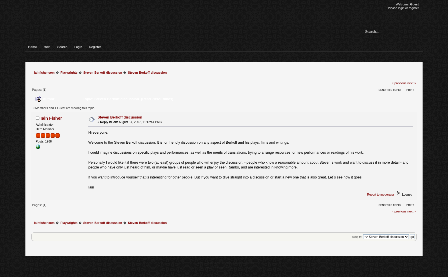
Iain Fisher (51, 118)
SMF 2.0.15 (205, 262)
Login (78, 47)
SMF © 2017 (223, 262)
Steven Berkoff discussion (119, 117)
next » (411, 83)
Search (62, 47)
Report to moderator (380, 194)
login (401, 8)
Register (95, 47)
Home (32, 47)
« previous (399, 83)
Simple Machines (243, 262)
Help (47, 47)
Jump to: (357, 236)
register (414, 8)
